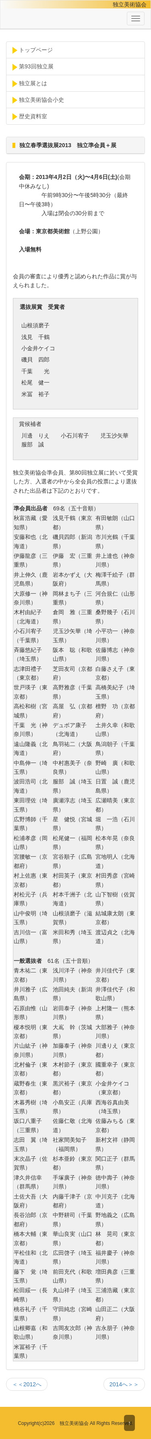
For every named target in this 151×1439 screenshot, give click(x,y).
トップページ (32, 50)
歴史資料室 (29, 116)
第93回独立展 (33, 66)
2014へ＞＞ (124, 1384)
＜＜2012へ (26, 1384)
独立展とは (29, 83)
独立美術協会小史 (38, 100)
